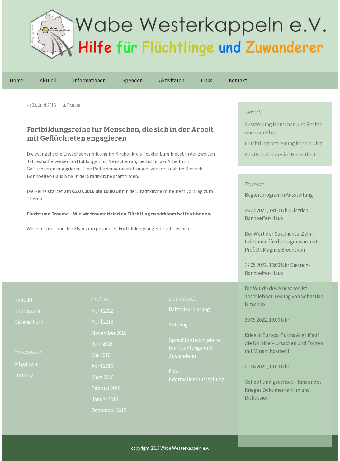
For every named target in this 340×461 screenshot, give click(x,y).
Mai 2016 (101, 355)
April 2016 (102, 366)
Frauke (73, 105)
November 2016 (109, 332)
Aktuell (48, 80)
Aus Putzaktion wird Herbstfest (280, 154)
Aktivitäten (171, 80)
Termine (23, 374)
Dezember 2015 (109, 410)
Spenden (132, 80)
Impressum (27, 310)
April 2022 (102, 310)
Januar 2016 (105, 399)
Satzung (178, 324)
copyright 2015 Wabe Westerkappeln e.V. (170, 448)
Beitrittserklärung (189, 309)
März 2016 (102, 377)
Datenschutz (28, 322)
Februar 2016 (106, 388)
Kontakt (238, 80)
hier (185, 228)
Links (206, 80)
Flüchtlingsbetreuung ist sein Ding (284, 143)
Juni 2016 (102, 343)
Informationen (89, 80)
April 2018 (102, 321)
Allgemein (25, 363)
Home (16, 80)
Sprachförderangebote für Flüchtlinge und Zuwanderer (195, 348)
